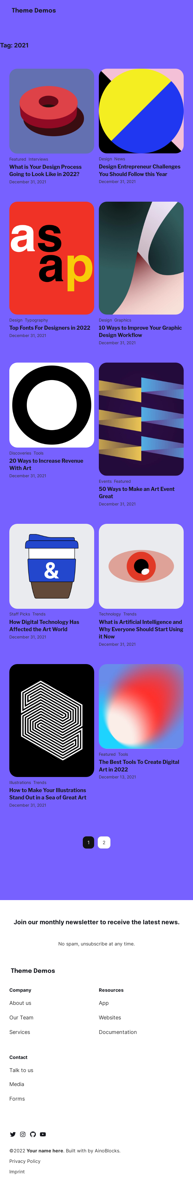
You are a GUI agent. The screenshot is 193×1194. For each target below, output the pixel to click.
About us (20, 1003)
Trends (38, 613)
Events (105, 481)
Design (105, 158)
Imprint (17, 1172)
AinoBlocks (107, 1151)
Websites (110, 1017)
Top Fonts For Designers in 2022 (49, 328)
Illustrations (20, 782)
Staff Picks (19, 613)
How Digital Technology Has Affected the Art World (44, 625)
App (104, 1003)
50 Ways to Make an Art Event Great (137, 492)
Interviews (38, 159)
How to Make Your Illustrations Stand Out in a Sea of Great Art (48, 794)
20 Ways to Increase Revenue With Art (46, 464)
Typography (36, 319)
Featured (17, 159)
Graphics (122, 319)
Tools (38, 452)
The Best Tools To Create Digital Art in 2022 (139, 765)
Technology (110, 613)
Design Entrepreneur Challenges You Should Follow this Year (139, 170)
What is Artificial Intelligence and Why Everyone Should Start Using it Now (141, 629)
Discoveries (20, 452)
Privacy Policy (25, 1161)
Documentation (118, 1032)
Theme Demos (34, 11)
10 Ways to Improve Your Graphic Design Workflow (140, 331)
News (119, 158)
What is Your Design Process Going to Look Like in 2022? (45, 170)
